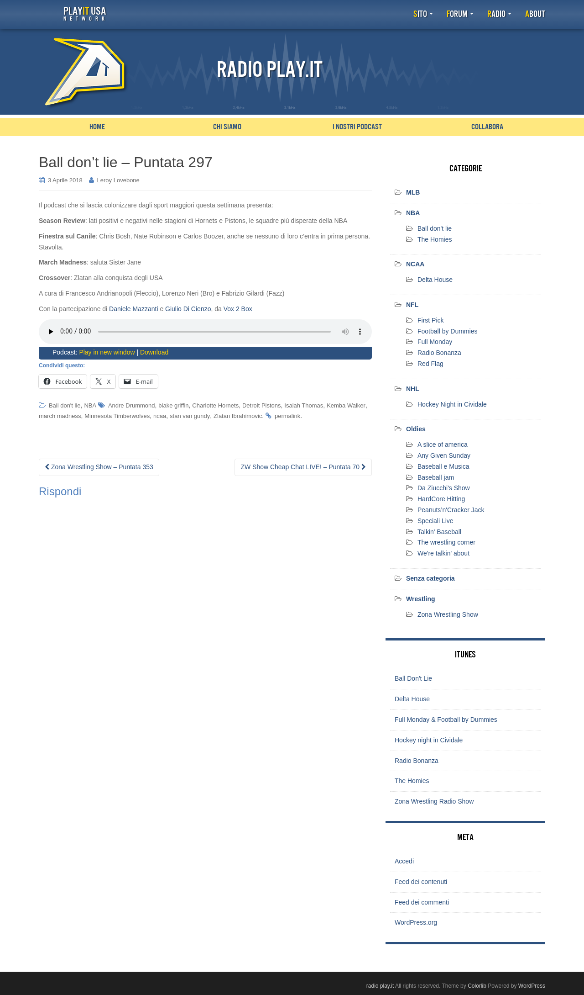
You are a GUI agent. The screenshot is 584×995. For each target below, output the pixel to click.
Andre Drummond (131, 405)
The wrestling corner (446, 542)
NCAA (415, 264)
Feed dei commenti (422, 901)
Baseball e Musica (443, 466)
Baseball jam (435, 477)
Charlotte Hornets (215, 405)
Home (97, 127)
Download (154, 352)
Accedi (404, 861)
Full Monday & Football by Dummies (446, 719)
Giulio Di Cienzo (188, 308)
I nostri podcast (357, 127)
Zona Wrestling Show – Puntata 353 (99, 467)
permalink (287, 416)
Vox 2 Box (238, 308)
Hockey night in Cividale (429, 740)
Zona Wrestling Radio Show (434, 801)
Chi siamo (227, 127)
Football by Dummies (447, 330)
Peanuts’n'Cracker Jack (451, 509)
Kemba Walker (346, 405)
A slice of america (442, 444)
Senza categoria (430, 578)
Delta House (435, 279)
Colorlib (477, 986)
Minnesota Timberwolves (117, 416)
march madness (60, 416)
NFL (412, 304)
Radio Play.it (270, 70)
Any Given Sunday (443, 455)
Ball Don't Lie (413, 678)
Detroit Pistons (261, 405)
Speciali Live (435, 520)
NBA (90, 405)
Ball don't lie (65, 405)
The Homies (434, 239)
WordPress (531, 986)
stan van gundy (190, 416)
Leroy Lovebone (118, 180)
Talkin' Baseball (439, 531)
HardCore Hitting (441, 499)
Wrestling (420, 599)
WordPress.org (416, 922)
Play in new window (107, 352)
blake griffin (173, 405)
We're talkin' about (443, 553)
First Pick (430, 320)
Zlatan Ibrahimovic (238, 416)
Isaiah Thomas (303, 405)
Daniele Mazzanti (133, 308)
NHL (412, 388)
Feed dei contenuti (421, 881)
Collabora (487, 127)
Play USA (84, 14)
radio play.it (380, 986)
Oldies (416, 429)
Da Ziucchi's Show (443, 488)
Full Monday (434, 341)
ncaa (159, 416)
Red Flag (430, 363)
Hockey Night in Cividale (452, 404)
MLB (413, 192)
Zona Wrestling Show (447, 614)
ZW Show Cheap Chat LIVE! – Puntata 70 (303, 467)
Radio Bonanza (439, 352)
